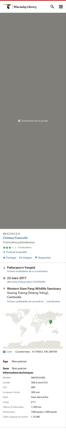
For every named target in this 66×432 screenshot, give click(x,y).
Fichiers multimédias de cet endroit (25, 301)
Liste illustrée (53, 301)
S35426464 (26, 282)
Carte (7, 352)
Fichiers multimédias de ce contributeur (27, 271)
